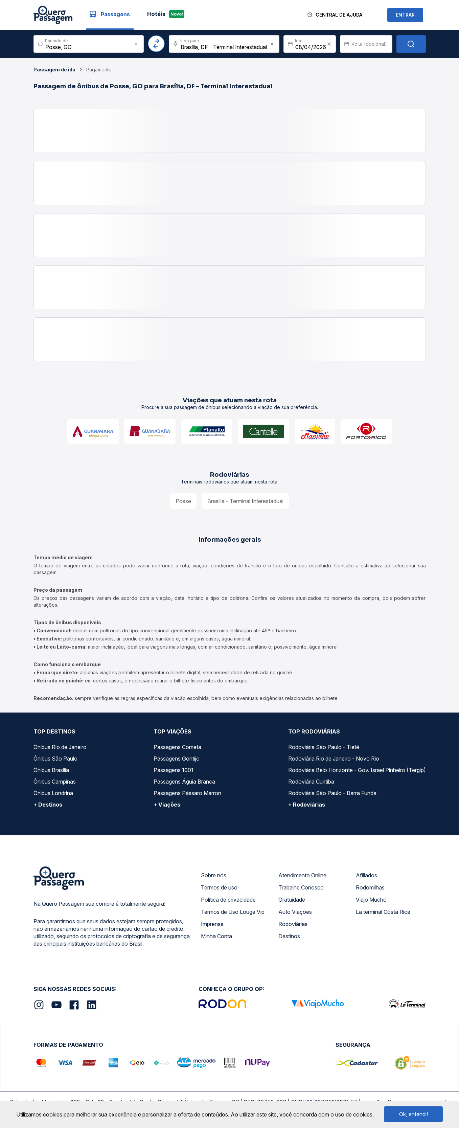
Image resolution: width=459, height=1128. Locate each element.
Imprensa (212, 924)
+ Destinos (47, 804)
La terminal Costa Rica (383, 911)
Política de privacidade (228, 899)
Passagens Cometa (177, 747)
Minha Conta (216, 936)
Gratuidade (291, 899)
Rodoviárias (292, 924)
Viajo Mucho (371, 899)
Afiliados (366, 875)
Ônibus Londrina (53, 793)
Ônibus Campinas (54, 781)
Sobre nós (213, 875)
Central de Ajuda (339, 15)
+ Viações (167, 804)
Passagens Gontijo (177, 758)
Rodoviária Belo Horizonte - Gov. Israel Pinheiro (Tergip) (357, 770)
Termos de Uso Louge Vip (233, 911)
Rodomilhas (370, 887)
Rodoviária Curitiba (311, 781)
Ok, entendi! (413, 1114)
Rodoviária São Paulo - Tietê (323, 747)
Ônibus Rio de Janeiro (60, 747)
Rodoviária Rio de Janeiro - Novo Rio (333, 758)
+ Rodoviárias (306, 804)
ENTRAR (405, 15)
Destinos (289, 936)
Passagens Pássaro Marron (187, 793)
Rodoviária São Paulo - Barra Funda (332, 793)
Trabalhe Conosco (301, 887)
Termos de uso (219, 887)
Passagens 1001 (173, 770)
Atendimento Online (302, 875)
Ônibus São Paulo (55, 758)
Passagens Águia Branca (184, 781)
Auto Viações (295, 911)
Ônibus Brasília (51, 770)
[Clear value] (329, 44)
